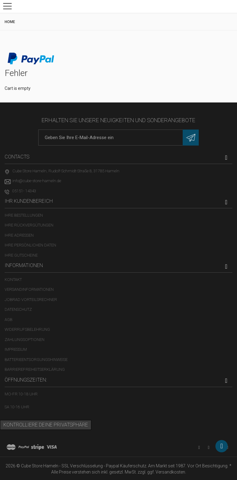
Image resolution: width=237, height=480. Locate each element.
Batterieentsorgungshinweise (36, 359)
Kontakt (13, 279)
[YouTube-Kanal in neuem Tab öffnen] (199, 447)
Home (10, 22)
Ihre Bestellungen (24, 215)
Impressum (16, 349)
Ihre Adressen (19, 235)
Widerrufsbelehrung (27, 329)
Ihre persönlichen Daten (30, 245)
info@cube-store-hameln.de (36, 180)
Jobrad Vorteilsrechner (31, 299)
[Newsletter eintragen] (191, 138)
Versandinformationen (29, 289)
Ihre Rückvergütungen (29, 225)
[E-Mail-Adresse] (118, 138)
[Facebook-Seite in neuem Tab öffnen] (209, 447)
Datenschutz (18, 309)
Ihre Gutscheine (21, 255)
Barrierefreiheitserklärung (35, 369)
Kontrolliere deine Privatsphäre (45, 425)
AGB (8, 319)
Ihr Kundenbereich (29, 201)
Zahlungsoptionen (24, 339)
